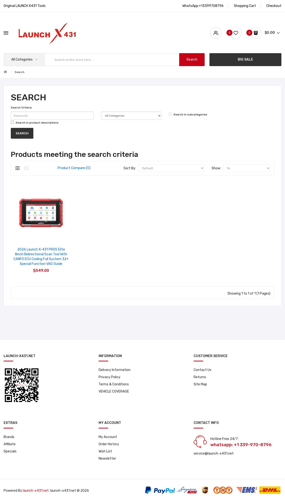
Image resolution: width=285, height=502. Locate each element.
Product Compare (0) (74, 168)
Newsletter (107, 458)
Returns (200, 377)
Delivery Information (115, 370)
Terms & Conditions (114, 384)
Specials (10, 451)
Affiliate (10, 444)
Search (19, 72)
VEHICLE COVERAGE (114, 391)
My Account (108, 437)
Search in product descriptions (35, 122)
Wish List (105, 451)
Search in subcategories (188, 114)
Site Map (200, 384)
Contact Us (202, 370)
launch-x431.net (36, 491)
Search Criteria (21, 107)
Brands (9, 437)
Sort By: (130, 168)
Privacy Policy (109, 377)
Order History (109, 444)
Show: (216, 168)
